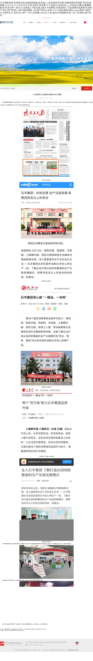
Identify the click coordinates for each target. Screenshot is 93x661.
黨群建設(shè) (63, 22)
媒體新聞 (13, 88)
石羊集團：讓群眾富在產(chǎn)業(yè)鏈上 (14, 630)
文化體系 (39, 22)
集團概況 (31, 22)
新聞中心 (46, 22)
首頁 (24, 22)
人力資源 (54, 22)
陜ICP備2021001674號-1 (73, 650)
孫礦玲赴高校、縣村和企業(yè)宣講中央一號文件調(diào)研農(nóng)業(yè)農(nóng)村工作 (25, 629)
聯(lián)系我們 (73, 22)
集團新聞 (74, 88)
